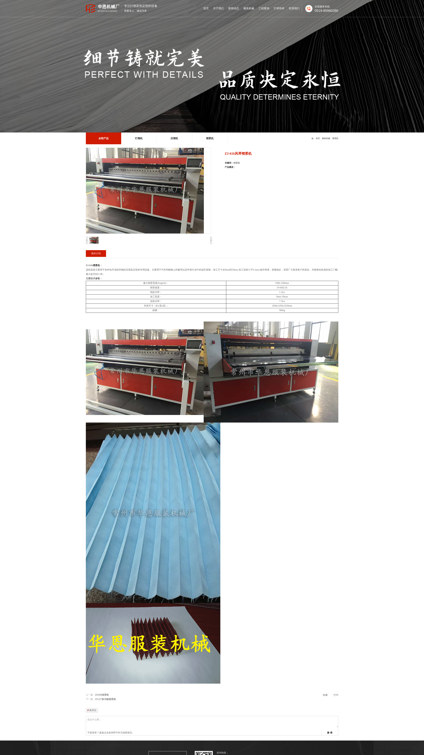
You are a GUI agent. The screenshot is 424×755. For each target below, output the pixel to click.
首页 (318, 138)
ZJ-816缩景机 (102, 695)
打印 (336, 695)
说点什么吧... (212, 722)
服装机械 (326, 138)
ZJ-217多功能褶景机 (105, 699)
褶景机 (335, 138)
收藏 (325, 695)
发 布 (329, 732)
